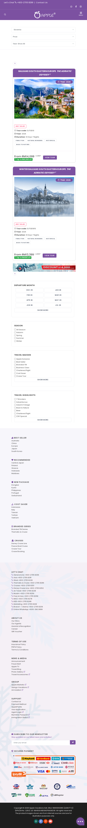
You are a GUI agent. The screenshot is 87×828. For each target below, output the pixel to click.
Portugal (15, 493)
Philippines (16, 490)
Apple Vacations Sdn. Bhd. (40, 808)
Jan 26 (58, 290)
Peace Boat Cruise (19, 546)
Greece (14, 468)
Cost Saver (21, 373)
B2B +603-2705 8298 (22, 601)
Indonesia (15, 507)
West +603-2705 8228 (23, 580)
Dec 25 (29, 290)
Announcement (18, 661)
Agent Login (16, 712)
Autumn (19, 332)
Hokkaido (15, 471)
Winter (19, 341)
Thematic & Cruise (19, 532)
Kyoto (13, 487)
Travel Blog (16, 669)
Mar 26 (58, 295)
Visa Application (18, 709)
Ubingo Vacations (19, 687)
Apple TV (15, 666)
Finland (14, 465)
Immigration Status (19, 717)
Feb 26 (29, 295)
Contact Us (42, 2)
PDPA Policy (16, 647)
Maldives (15, 473)
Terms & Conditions (19, 649)
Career (14, 629)
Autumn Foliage (23, 405)
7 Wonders (21, 399)
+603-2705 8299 (25, 2)
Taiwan (14, 512)
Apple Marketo (17, 684)
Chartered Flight (23, 370)
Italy (13, 509)
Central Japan (17, 463)
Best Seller (20, 362)
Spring (19, 335)
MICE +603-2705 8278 (23, 598)
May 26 (58, 300)
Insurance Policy (18, 644)
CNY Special (21, 416)
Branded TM (21, 364)
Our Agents (16, 623)
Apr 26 (30, 300)
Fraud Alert (16, 664)
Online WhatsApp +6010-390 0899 (28, 609)
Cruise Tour (21, 376)
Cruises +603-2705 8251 (24, 585)
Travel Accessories (19, 674)
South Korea (16, 451)
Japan (14, 448)
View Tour (50, 157)
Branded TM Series (19, 529)
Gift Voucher (16, 631)
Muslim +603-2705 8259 (24, 593)
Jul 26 (58, 305)
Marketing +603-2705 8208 (25, 604)
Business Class (22, 367)
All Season (20, 329)
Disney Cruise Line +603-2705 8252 (29, 588)
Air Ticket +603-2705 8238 (25, 591)
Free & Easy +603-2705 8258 (26, 596)
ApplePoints (16, 707)
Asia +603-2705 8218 (22, 577)
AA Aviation (16, 690)
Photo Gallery (17, 672)
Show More (42, 310)
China (14, 443)
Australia (15, 440)
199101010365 (57, 808)
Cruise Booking (18, 551)
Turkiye (14, 515)
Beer (18, 410)
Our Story (15, 621)
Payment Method (18, 704)
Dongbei (15, 485)
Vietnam (15, 517)
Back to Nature (22, 408)
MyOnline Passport (19, 715)
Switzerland (16, 495)
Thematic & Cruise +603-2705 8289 (29, 583)
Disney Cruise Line (19, 543)
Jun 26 (30, 305)
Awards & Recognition (21, 626)
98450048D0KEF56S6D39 (44, 810)
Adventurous (21, 402)
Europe (14, 446)
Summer (20, 338)
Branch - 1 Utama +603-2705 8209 (28, 606)
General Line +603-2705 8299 (26, 575)
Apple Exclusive (23, 359)
